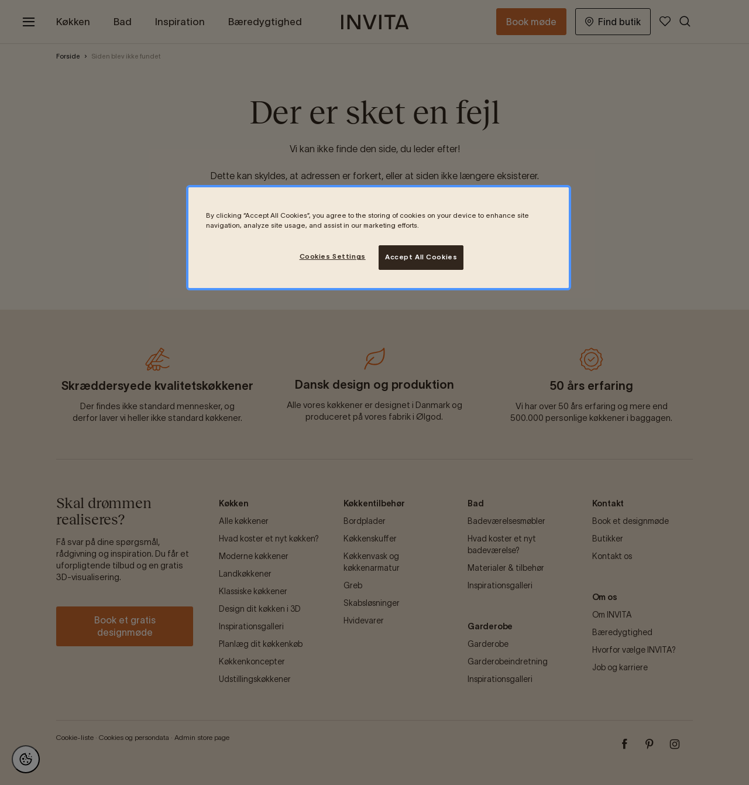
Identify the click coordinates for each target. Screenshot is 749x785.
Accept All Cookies (421, 256)
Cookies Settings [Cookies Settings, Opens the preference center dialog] (333, 256)
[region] (378, 237)
